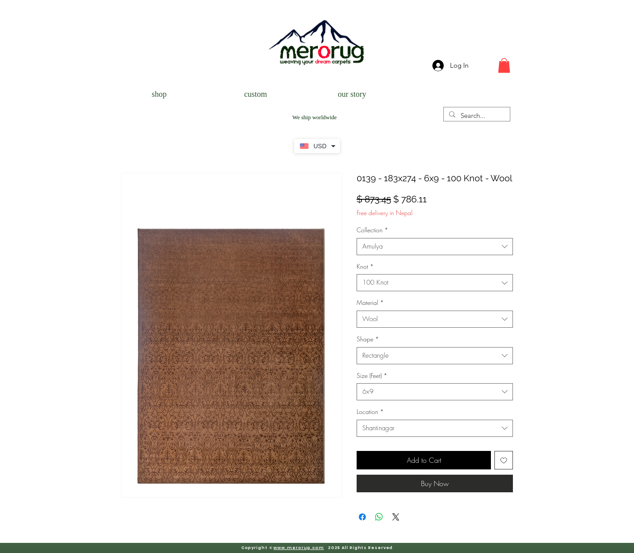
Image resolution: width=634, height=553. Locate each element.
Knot (365, 266)
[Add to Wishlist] (503, 460)
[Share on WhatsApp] (379, 517)
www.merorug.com (298, 547)
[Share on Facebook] (362, 517)
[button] (504, 65)
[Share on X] (396, 517)
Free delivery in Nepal (385, 213)
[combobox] (435, 246)
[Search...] (476, 115)
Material (370, 302)
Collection (372, 230)
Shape (368, 339)
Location (370, 411)
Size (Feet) (372, 375)
